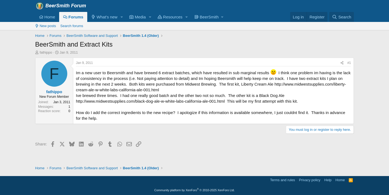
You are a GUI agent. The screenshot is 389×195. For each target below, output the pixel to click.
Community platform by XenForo (194, 190)
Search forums (71, 26)
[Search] (341, 17)
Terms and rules (282, 180)
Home (47, 17)
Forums (73, 17)
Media (137, 17)
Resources (170, 17)
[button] (121, 17)
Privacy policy (309, 180)
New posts (45, 26)
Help (328, 180)
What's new (104, 17)
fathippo (46, 52)
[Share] (342, 63)
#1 (349, 63)
